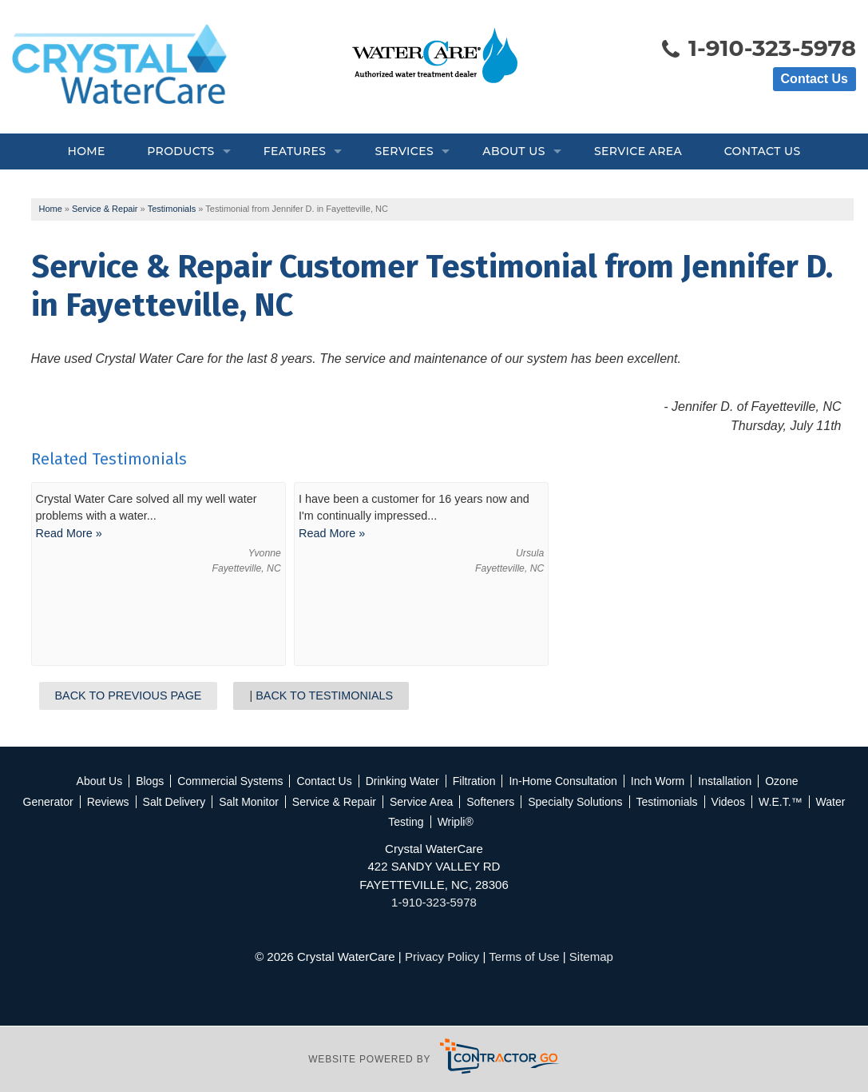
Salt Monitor (249, 801)
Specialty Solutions (575, 801)
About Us (513, 151)
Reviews (108, 801)
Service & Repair (334, 801)
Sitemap (591, 956)
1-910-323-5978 (758, 49)
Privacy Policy (442, 956)
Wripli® (456, 821)
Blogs (150, 781)
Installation (724, 781)
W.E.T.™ (780, 801)
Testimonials (667, 801)
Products (180, 151)
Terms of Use (524, 956)
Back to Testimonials (324, 695)
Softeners (490, 801)
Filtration (474, 781)
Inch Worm (657, 781)
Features (295, 151)
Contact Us (814, 79)
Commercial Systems (230, 781)
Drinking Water (402, 781)
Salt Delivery (174, 801)
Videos (728, 801)
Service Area (638, 151)
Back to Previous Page (128, 695)
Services (404, 151)
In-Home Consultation (562, 781)
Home (86, 151)
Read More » (69, 533)
